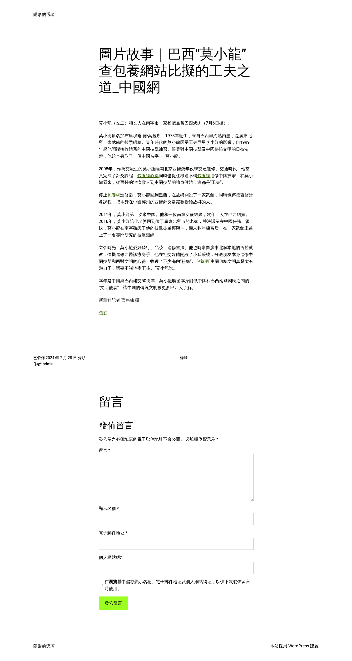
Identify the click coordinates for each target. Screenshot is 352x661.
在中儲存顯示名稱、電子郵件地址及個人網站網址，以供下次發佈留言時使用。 (177, 585)
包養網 (203, 175)
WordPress (298, 645)
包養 (103, 312)
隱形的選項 (44, 14)
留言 (104, 450)
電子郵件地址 (113, 532)
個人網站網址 (111, 557)
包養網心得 (148, 175)
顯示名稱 (109, 508)
